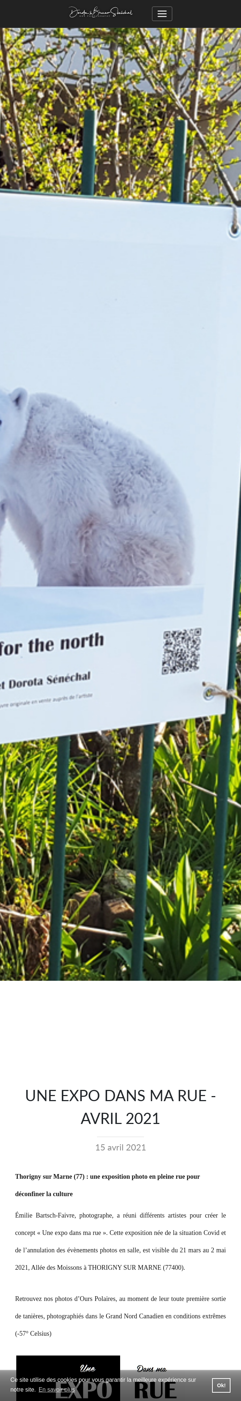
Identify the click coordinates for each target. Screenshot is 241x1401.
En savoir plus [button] (57, 1389)
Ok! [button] (221, 1385)
